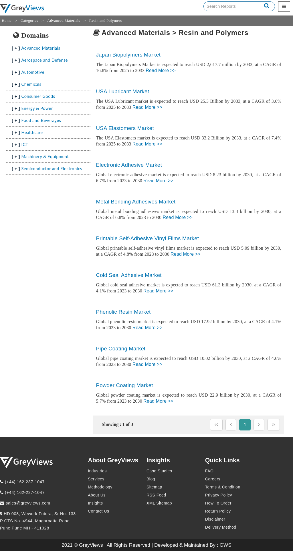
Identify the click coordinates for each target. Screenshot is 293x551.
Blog (150, 479)
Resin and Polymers (105, 20)
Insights (95, 503)
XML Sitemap (159, 503)
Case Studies (159, 471)
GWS (225, 545)
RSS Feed (156, 495)
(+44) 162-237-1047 (22, 482)
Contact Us (98, 511)
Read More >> (161, 70)
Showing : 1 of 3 (117, 424)
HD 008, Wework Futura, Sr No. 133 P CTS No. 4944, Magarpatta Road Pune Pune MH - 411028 (38, 520)
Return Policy (218, 511)
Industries (97, 471)
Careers (212, 479)
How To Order (218, 503)
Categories (29, 20)
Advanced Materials (63, 20)
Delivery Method (220, 527)
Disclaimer (215, 519)
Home (6, 20)
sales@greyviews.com (25, 503)
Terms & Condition (222, 487)
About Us (97, 495)
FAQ (209, 471)
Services (96, 479)
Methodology (100, 487)
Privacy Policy (218, 495)
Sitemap (154, 487)
